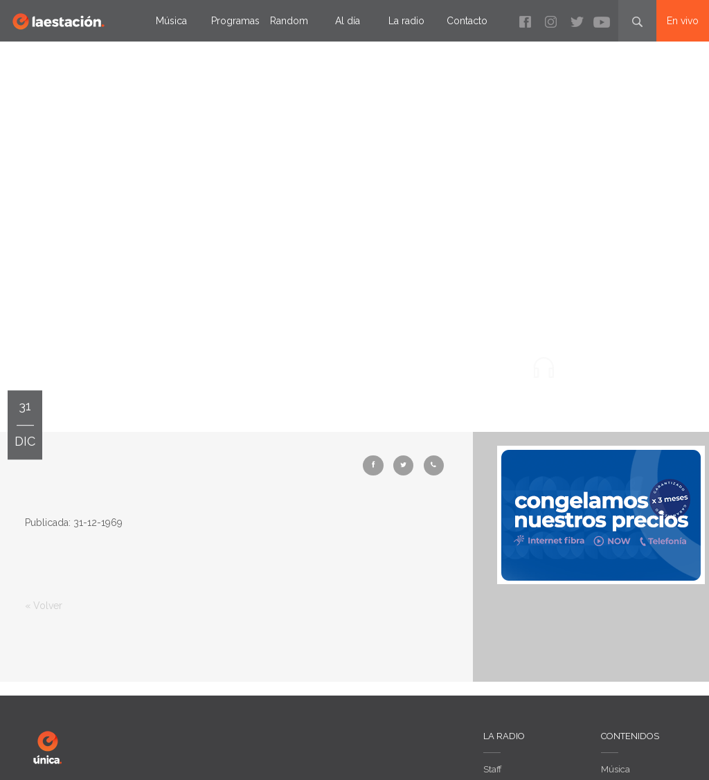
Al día (347, 20)
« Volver (43, 605)
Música (171, 20)
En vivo (683, 20)
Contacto (467, 20)
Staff (492, 769)
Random (289, 20)
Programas (235, 20)
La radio (406, 20)
